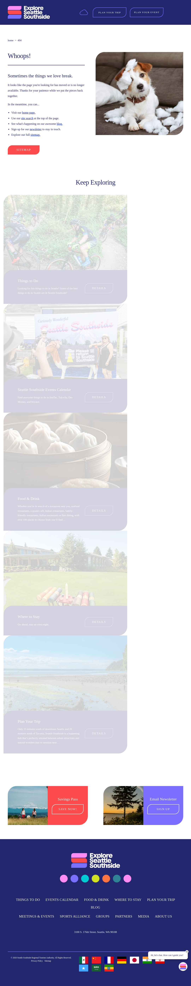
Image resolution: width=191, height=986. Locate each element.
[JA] (134, 960)
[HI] (147, 960)
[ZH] (96, 960)
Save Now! (67, 809)
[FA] (160, 960)
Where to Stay (29, 616)
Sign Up (163, 809)
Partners (123, 916)
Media (143, 916)
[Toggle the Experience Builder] (109, 12)
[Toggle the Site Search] (170, 12)
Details (99, 288)
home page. (29, 112)
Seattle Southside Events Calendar (44, 389)
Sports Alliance (75, 916)
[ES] (83, 960)
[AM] (109, 968)
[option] (83, 960)
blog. (60, 123)
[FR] (109, 960)
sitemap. (35, 134)
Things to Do (28, 281)
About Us (163, 916)
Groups (103, 916)
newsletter (36, 129)
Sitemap (23, 149)
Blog (95, 907)
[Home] (29, 12)
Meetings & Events (36, 916)
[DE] (121, 960)
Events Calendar (62, 900)
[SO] (83, 968)
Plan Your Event (146, 12)
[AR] (96, 968)
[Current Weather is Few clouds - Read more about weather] (83, 12)
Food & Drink (29, 498)
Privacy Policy (37, 961)
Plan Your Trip (29, 721)
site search (27, 118)
